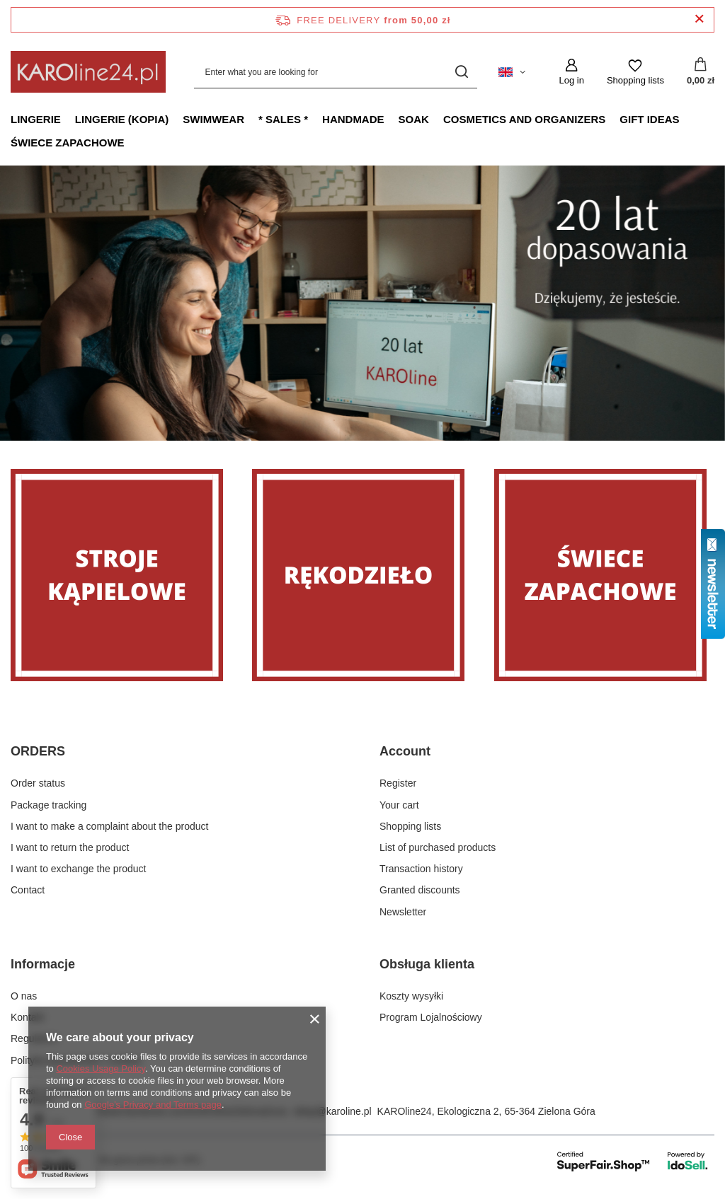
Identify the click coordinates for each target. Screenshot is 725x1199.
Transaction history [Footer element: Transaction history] (421, 868)
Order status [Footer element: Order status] (38, 783)
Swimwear (213, 119)
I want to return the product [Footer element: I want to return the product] (70, 847)
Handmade (353, 119)
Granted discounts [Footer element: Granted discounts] (419, 890)
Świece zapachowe (68, 143)
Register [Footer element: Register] (397, 783)
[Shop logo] (88, 72)
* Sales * (283, 119)
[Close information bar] (699, 19)
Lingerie (36, 119)
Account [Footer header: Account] (404, 751)
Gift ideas (649, 119)
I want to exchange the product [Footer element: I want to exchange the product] (78, 868)
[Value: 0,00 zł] (700, 72)
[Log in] (571, 72)
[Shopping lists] (635, 72)
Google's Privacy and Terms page (153, 1104)
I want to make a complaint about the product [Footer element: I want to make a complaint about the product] (109, 826)
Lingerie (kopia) (122, 119)
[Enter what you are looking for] (335, 72)
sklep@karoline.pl (332, 1111)
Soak (414, 119)
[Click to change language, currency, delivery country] (511, 72)
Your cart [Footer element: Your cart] (399, 805)
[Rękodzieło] (362, 575)
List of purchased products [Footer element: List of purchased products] (437, 847)
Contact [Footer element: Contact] (28, 890)
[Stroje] (121, 575)
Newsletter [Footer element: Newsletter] (402, 911)
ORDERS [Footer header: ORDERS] (38, 751)
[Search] (461, 72)
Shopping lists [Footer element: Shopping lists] (410, 826)
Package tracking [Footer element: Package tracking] (48, 805)
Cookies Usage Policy (100, 1068)
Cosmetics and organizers (524, 119)
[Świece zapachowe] (604, 575)
